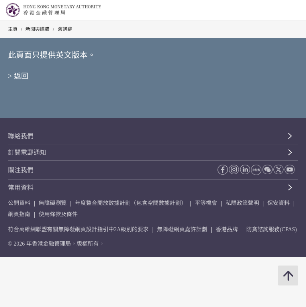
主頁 (13, 29)
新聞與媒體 (37, 29)
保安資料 (278, 203)
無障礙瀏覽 (53, 203)
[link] (279, 10)
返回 (21, 76)
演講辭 (65, 29)
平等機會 (206, 203)
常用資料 (20, 187)
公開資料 (19, 203)
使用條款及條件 (58, 214)
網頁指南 (19, 214)
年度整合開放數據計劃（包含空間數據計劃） (130, 203)
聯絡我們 (20, 136)
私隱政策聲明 (242, 203)
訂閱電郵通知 (27, 152)
